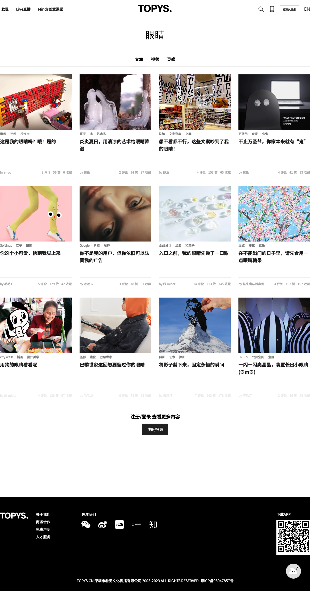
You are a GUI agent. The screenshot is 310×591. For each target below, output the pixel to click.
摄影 (29, 245)
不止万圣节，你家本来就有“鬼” (273, 141)
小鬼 (265, 133)
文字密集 (175, 133)
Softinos (6, 245)
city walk (6, 357)
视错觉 (24, 133)
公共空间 (258, 357)
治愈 (178, 245)
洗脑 (162, 133)
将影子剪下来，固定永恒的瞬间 (191, 364)
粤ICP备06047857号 (217, 580)
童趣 (271, 357)
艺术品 (101, 133)
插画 (20, 357)
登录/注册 (289, 9)
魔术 (3, 133)
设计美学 (33, 357)
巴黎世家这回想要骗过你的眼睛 (112, 364)
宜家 (255, 133)
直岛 (262, 245)
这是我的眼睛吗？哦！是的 (28, 141)
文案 (188, 133)
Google (85, 245)
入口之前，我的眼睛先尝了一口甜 (194, 253)
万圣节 (243, 133)
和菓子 (190, 245)
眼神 (107, 245)
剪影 (162, 357)
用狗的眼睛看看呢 (18, 364)
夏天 (83, 133)
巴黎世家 (106, 357)
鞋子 (19, 245)
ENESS (243, 357)
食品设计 (165, 245)
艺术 (13, 133)
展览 (241, 245)
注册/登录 (155, 429)
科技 (97, 245)
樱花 (252, 245)
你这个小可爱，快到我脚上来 (30, 253)
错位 (93, 357)
